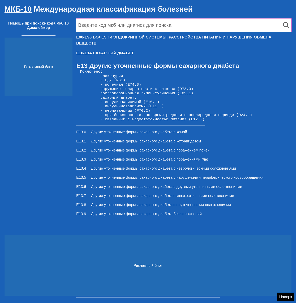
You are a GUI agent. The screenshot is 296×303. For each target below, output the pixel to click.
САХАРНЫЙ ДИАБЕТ (105, 53)
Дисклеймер (38, 27)
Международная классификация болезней (99, 9)
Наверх (285, 297)
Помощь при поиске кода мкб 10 (38, 23)
